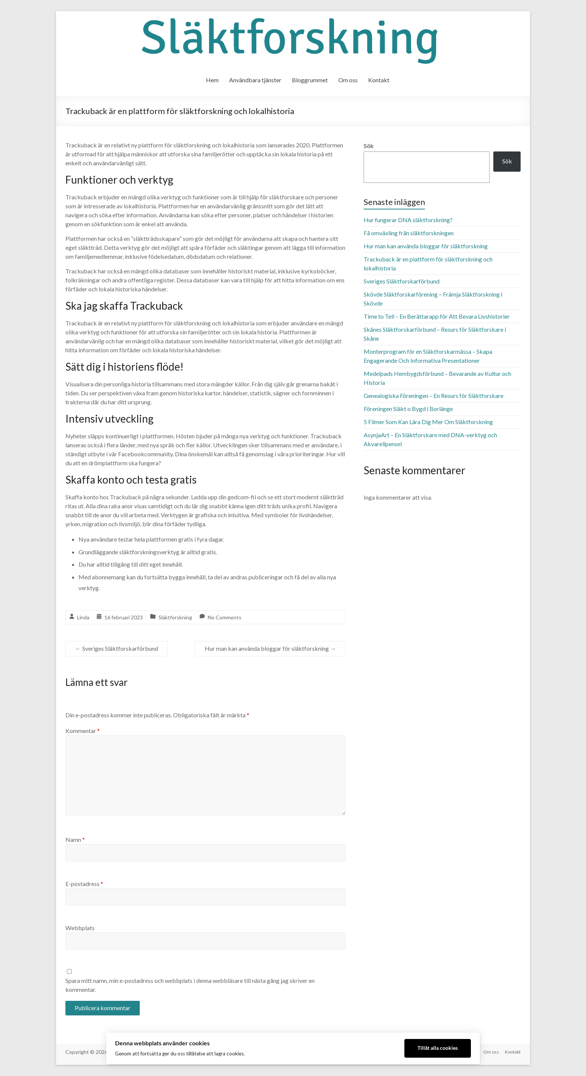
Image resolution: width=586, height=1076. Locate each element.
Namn (75, 839)
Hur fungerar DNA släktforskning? (408, 219)
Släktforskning (175, 617)
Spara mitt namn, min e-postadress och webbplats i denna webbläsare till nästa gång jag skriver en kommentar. (190, 985)
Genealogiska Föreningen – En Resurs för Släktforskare (433, 395)
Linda (83, 617)
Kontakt (378, 79)
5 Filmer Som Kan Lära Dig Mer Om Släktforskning (428, 421)
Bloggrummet (310, 79)
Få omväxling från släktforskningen (409, 232)
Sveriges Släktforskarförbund (116, 648)
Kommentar (82, 730)
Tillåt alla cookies (437, 1048)
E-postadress (84, 883)
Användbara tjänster (255, 79)
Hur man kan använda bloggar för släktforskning (270, 648)
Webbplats (80, 927)
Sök (369, 145)
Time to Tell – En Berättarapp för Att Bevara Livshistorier (437, 316)
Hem (212, 79)
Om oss (348, 79)
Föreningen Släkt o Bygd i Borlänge (408, 408)
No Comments (224, 617)
